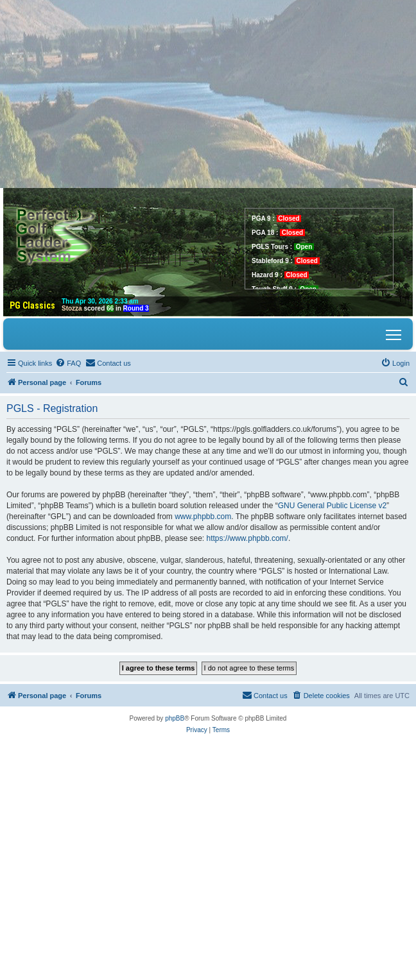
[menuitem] (68, 363)
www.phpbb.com (203, 516)
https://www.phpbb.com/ (247, 538)
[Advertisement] (208, 90)
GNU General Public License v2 (332, 505)
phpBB (174, 718)
